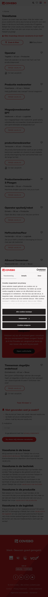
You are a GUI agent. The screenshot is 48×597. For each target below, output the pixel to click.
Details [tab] (24, 276)
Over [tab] (39, 276)
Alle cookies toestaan (24, 312)
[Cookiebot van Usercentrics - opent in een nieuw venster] (37, 270)
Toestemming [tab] (9, 276)
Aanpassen (24, 318)
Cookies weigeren (24, 325)
